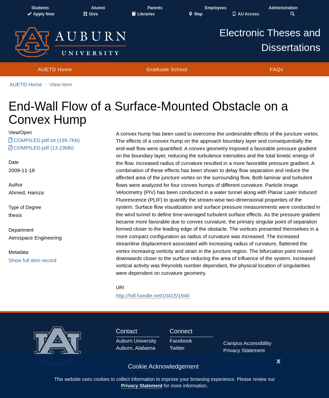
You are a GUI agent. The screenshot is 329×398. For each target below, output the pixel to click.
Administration (283, 7)
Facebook (181, 341)
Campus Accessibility (247, 343)
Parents (154, 7)
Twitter (177, 348)
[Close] (278, 360)
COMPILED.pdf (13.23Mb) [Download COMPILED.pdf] (41, 148)
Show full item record (32, 260)
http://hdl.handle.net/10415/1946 (152, 295)
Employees (215, 7)
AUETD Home (55, 69)
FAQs (276, 69)
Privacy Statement (141, 385)
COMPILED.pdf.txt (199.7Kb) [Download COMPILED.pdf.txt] (44, 140)
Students (40, 7)
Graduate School (166, 69)
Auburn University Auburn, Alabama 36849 (136, 348)
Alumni (98, 7)
